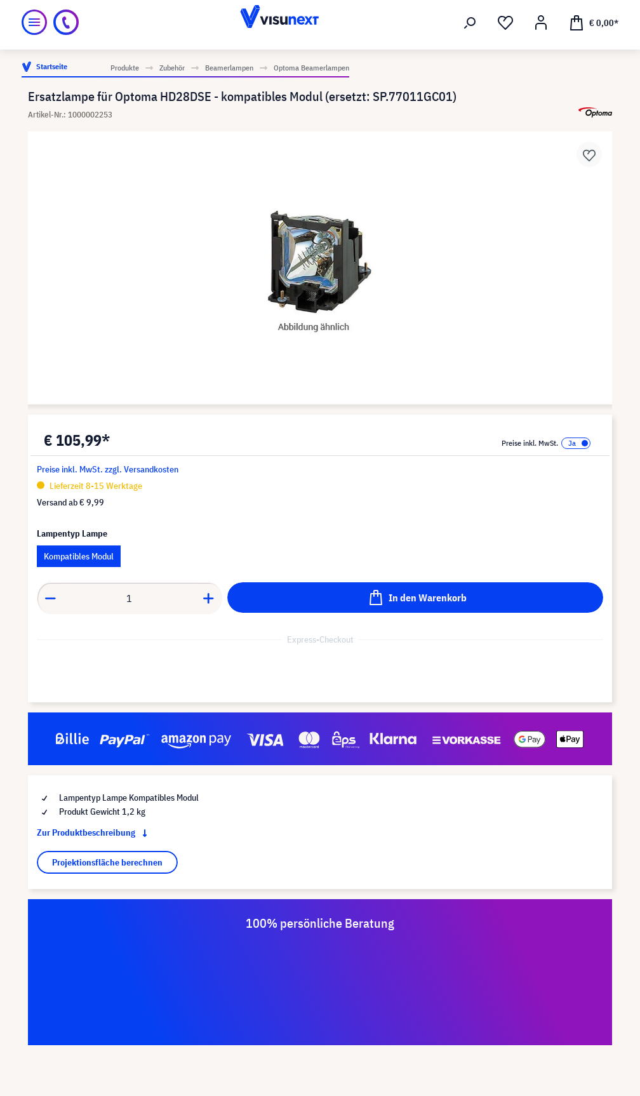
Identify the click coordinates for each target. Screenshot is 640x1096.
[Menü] (34, 22)
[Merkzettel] (505, 22)
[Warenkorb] (593, 22)
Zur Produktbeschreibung (94, 832)
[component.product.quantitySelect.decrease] (50, 598)
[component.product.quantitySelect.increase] (209, 598)
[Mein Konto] (541, 22)
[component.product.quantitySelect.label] (129, 598)
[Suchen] (469, 22)
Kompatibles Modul (79, 556)
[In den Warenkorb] (415, 597)
